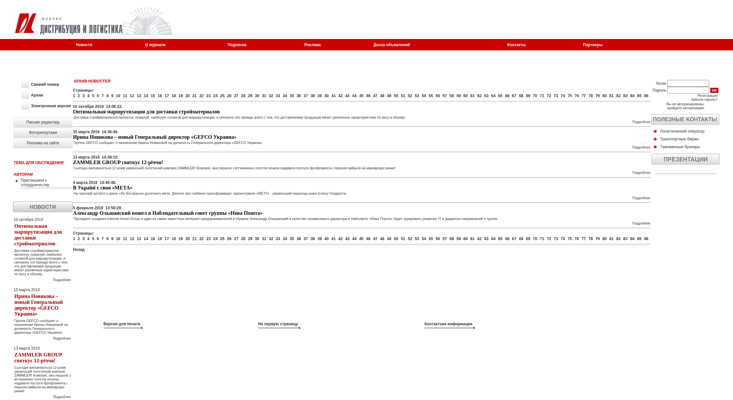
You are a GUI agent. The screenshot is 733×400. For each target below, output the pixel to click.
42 (340, 96)
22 (201, 96)
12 (132, 96)
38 (312, 96)
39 (320, 96)
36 (299, 96)
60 (465, 96)
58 (452, 96)
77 (583, 96)
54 (424, 96)
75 (570, 96)
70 (535, 96)
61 (472, 96)
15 (153, 96)
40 (326, 96)
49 (389, 96)
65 (500, 96)
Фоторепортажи (43, 132)
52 (410, 96)
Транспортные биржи (679, 139)
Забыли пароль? (704, 99)
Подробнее (62, 280)
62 (479, 96)
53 (417, 96)
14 (146, 96)
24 (215, 96)
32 (271, 96)
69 (528, 96)
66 (507, 96)
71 (542, 96)
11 (125, 96)
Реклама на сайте (43, 143)
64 (493, 96)
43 (347, 96)
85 (639, 96)
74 (563, 96)
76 (577, 96)
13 (139, 96)
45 (361, 96)
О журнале (155, 45)
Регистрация (707, 95)
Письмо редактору (43, 122)
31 (264, 96)
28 (243, 96)
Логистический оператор (682, 131)
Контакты (516, 45)
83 (625, 96)
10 (118, 96)
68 (521, 96)
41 (333, 96)
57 (444, 96)
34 (285, 96)
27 (236, 96)
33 (278, 96)
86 (646, 96)
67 (514, 96)
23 (208, 96)
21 (194, 96)
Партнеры (593, 45)
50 (396, 96)
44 (354, 96)
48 (382, 96)
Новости (84, 45)
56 (438, 96)
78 (591, 96)
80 (604, 96)
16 (159, 96)
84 (632, 96)
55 (431, 96)
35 (292, 96)
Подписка (237, 45)
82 (618, 96)
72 (549, 96)
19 (181, 96)
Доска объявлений (391, 45)
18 (173, 96)
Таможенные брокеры (680, 147)
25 (222, 96)
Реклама (312, 45)
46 (368, 96)
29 (250, 96)
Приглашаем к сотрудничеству (35, 182)
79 (597, 96)
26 (229, 96)
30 (257, 96)
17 (167, 96)
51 (403, 96)
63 (486, 96)
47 (375, 96)
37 (306, 96)
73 (556, 96)
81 (611, 96)
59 (458, 96)
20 (187, 96)
